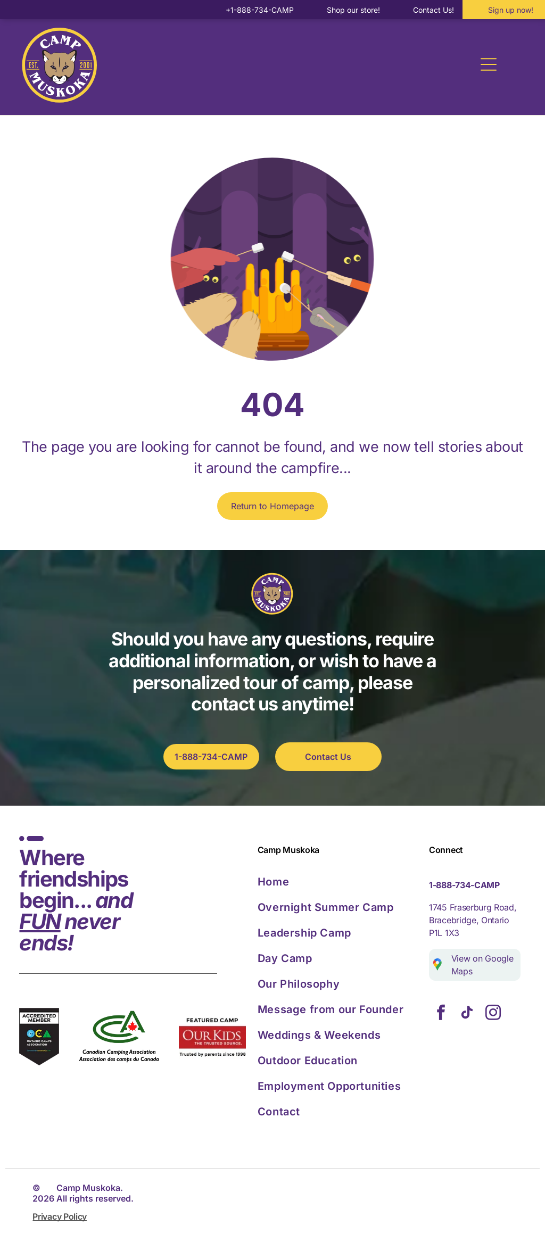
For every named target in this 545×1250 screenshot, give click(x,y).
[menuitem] (339, 882)
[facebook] (440, 1014)
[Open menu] (489, 64)
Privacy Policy (59, 1216)
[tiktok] (466, 1014)
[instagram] (493, 1014)
